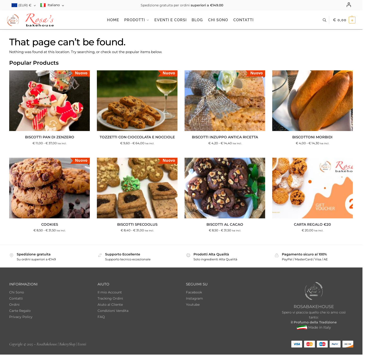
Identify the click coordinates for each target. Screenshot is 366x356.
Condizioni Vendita (113, 311)
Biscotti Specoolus (137, 224)
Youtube (193, 304)
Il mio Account (110, 292)
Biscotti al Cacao (224, 224)
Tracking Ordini (110, 298)
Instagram (194, 298)
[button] (344, 20)
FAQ (101, 317)
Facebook (194, 292)
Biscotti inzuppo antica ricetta (225, 137)
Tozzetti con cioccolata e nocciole (137, 137)
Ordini (14, 304)
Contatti (16, 298)
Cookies (49, 224)
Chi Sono (16, 292)
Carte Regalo (20, 311)
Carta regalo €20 (312, 224)
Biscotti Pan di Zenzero (49, 137)
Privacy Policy (21, 317)
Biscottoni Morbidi (312, 137)
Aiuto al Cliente (110, 304)
